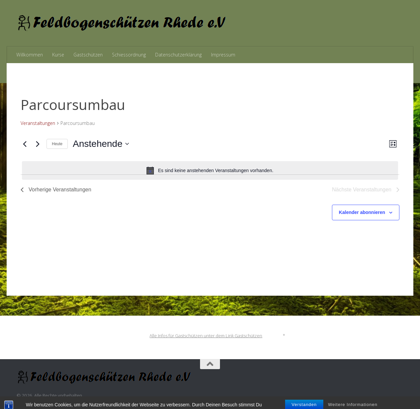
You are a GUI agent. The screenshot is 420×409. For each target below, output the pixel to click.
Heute (57, 144)
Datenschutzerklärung (178, 54)
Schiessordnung (129, 54)
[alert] (210, 170)
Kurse (58, 54)
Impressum (223, 54)
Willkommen (29, 54)
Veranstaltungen (38, 123)
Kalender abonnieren (362, 212)
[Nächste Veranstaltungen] (38, 144)
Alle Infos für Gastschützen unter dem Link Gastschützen (206, 336)
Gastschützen (88, 54)
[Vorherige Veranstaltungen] (25, 144)
